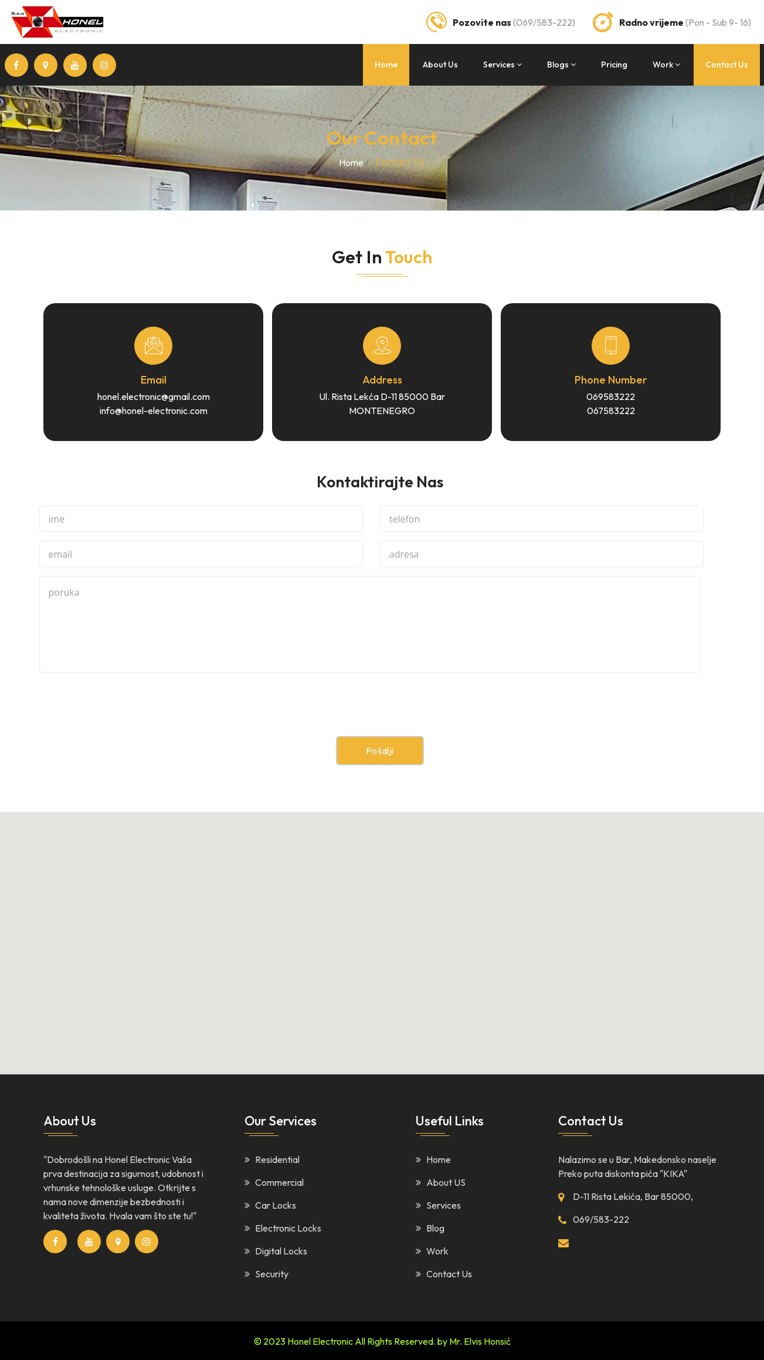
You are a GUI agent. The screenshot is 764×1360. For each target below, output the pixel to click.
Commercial (274, 1181)
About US (441, 1181)
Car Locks (270, 1204)
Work (432, 1250)
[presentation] (128, 712)
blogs (561, 64)
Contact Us (444, 1272)
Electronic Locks (283, 1227)
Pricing (614, 64)
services (502, 64)
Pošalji (379, 750)
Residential (272, 1158)
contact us (726, 64)
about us (440, 64)
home (386, 64)
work (666, 64)
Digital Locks (276, 1250)
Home (433, 1158)
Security (266, 1272)
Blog (430, 1227)
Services (438, 1204)
